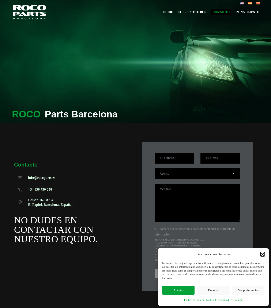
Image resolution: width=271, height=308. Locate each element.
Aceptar (178, 290)
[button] (262, 254)
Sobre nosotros (192, 13)
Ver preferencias (248, 290)
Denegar (213, 290)
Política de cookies (194, 300)
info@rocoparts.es (42, 178)
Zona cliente (247, 13)
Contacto (221, 13)
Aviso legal (237, 300)
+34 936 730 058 (40, 190)
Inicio (168, 13)
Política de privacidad (217, 300)
